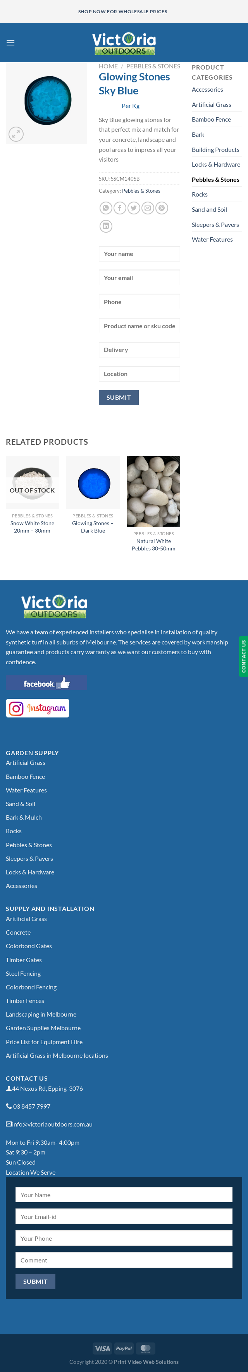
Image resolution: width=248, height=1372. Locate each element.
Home (108, 66)
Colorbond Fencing (31, 987)
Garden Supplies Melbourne (43, 1027)
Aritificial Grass (26, 918)
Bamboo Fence (211, 119)
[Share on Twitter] (133, 208)
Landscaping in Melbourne (41, 1014)
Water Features (212, 239)
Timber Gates (24, 959)
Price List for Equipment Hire (44, 1041)
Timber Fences (25, 1000)
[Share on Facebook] (120, 208)
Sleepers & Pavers (215, 224)
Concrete (18, 932)
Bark (198, 134)
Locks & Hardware (216, 164)
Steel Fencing (23, 973)
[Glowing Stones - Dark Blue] (92, 482)
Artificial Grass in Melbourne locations (57, 1055)
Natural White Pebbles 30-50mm (154, 545)
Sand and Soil (209, 209)
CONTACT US (243, 656)
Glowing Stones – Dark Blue (93, 527)
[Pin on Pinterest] (161, 208)
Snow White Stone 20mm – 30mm (32, 527)
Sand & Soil (20, 803)
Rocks (200, 194)
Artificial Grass (211, 104)
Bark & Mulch (24, 817)
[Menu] (10, 42)
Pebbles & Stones (153, 66)
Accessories (207, 89)
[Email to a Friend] (147, 208)
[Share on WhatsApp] (106, 208)
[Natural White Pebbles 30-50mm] (153, 491)
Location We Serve (30, 1172)
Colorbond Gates (29, 945)
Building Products (215, 149)
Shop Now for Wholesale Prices (122, 11)
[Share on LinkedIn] (106, 226)
